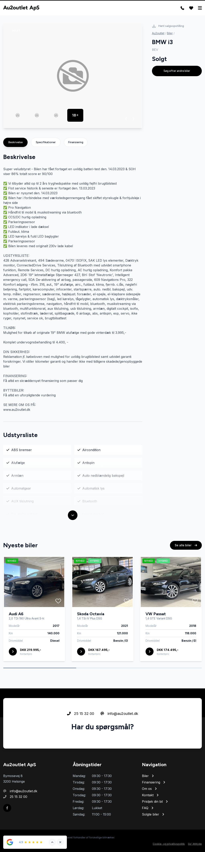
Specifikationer (46, 142)
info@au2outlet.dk (119, 725)
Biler (170, 33)
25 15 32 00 (80, 725)
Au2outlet (158, 33)
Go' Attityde (195, 843)
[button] (126, 119)
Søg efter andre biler (177, 71)
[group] (72, 75)
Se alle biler (186, 557)
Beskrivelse (15, 142)
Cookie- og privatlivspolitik (169, 843)
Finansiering (75, 142)
